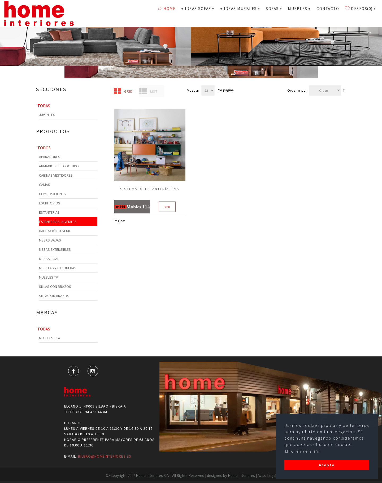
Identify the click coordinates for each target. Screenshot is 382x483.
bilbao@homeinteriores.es (104, 456)
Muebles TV (48, 277)
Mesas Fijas (49, 258)
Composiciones (52, 193)
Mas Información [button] (303, 451)
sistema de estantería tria (149, 188)
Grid (123, 91)
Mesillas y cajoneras (57, 268)
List (148, 91)
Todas (43, 105)
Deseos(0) (360, 13)
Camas (44, 184)
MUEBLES (299, 13)
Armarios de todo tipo (59, 166)
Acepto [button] (327, 465)
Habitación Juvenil (55, 231)
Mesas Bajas (50, 240)
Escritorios (49, 203)
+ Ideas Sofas (197, 13)
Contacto (327, 13)
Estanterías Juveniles (58, 221)
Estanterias (49, 212)
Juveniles (47, 114)
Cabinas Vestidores (56, 175)
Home (166, 13)
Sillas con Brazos (55, 286)
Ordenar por (297, 90)
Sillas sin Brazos (54, 295)
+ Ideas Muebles (240, 13)
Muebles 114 (49, 338)
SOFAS (274, 13)
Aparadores (49, 156)
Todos (44, 147)
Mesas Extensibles (55, 249)
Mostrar (193, 90)
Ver (167, 207)
